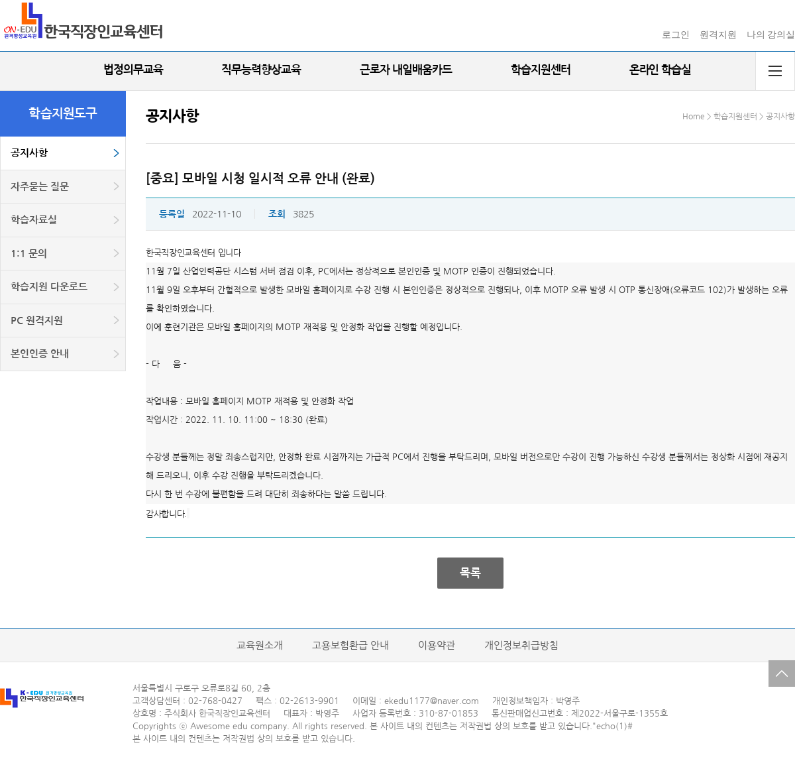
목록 (470, 573)
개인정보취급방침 (521, 645)
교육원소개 (260, 645)
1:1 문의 (29, 254)
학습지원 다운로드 (49, 287)
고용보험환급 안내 (350, 645)
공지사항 (29, 153)
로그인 (676, 35)
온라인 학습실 (660, 70)
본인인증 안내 (40, 354)
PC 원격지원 (37, 320)
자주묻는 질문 (40, 187)
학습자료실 (34, 220)
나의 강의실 (771, 35)
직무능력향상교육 (261, 70)
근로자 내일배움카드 (406, 70)
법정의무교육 (133, 70)
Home (693, 117)
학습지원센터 (540, 70)
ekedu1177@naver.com (431, 701)
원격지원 (718, 35)
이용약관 (436, 645)
